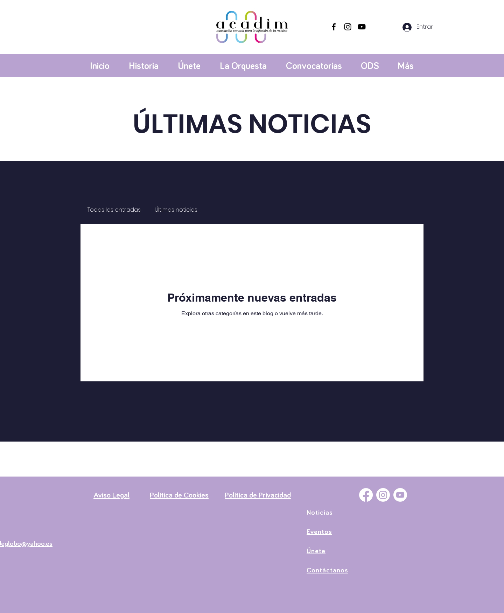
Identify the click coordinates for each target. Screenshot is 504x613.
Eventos (319, 531)
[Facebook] (333, 26)
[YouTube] (361, 26)
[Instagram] (347, 26)
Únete (316, 551)
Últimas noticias (176, 210)
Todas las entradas (114, 210)
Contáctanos (327, 570)
